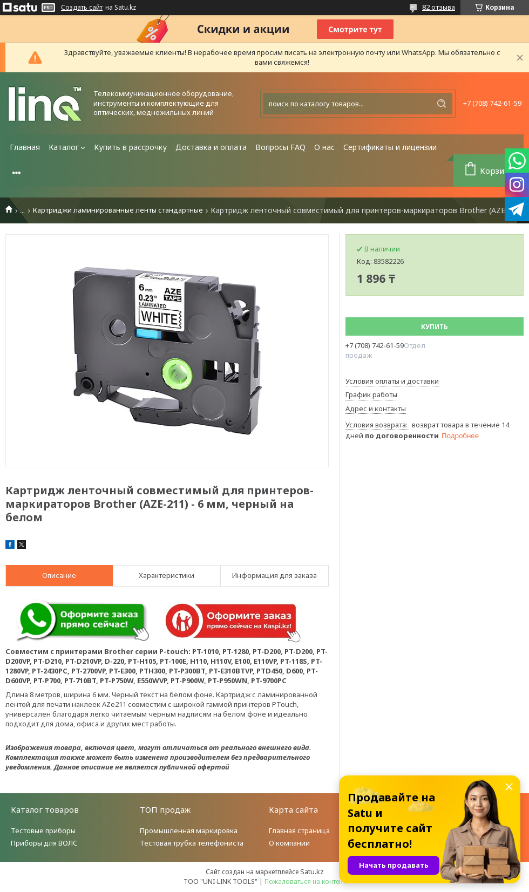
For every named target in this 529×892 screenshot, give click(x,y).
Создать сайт (82, 7)
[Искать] (441, 103)
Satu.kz (312, 871)
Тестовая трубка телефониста (191, 843)
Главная (25, 147)
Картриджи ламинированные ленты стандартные (118, 210)
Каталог (64, 147)
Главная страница (299, 830)
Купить (434, 326)
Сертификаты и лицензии (390, 147)
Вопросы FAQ (280, 147)
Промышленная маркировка (189, 830)
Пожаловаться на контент (304, 881)
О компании (289, 843)
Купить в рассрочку (130, 147)
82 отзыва (438, 7)
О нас (324, 147)
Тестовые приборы (43, 830)
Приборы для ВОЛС (44, 843)
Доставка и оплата (211, 147)
